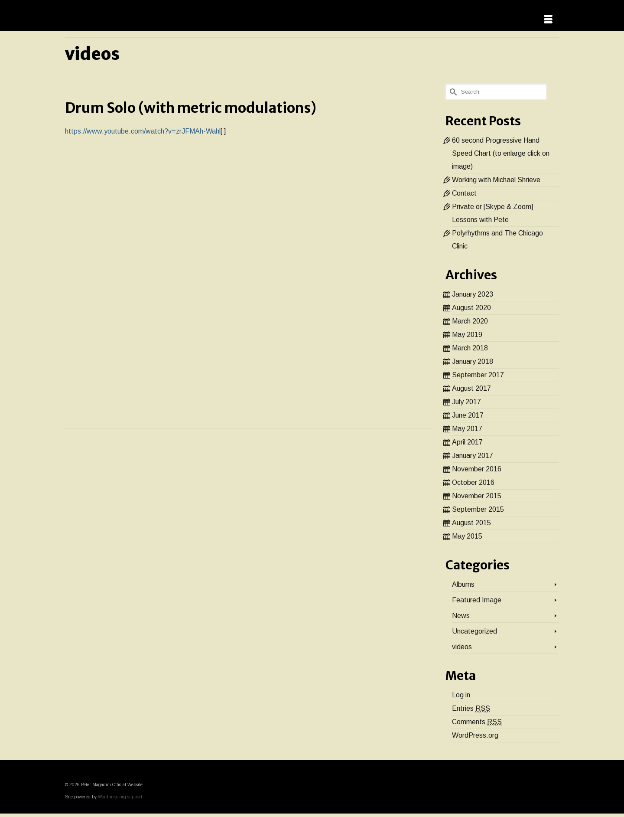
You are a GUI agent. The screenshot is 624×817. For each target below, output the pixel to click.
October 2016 (473, 482)
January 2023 (472, 294)
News (461, 615)
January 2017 (472, 455)
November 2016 (476, 469)
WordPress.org (475, 735)
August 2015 (471, 522)
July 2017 (466, 401)
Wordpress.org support (120, 796)
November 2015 (476, 496)
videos (462, 646)
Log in (461, 695)
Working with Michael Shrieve (496, 179)
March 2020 (470, 321)
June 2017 (468, 415)
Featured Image (476, 600)
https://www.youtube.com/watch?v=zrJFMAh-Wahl (143, 131)
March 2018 (470, 348)
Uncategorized (474, 631)
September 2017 (478, 375)
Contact (464, 193)
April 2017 (467, 442)
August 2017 (471, 388)
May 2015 (467, 536)
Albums (463, 584)
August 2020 (471, 307)
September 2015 (478, 509)
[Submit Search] (451, 91)
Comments (477, 722)
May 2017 (467, 428)
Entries (471, 708)
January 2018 (472, 361)
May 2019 (467, 334)
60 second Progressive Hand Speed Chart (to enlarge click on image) (500, 153)
